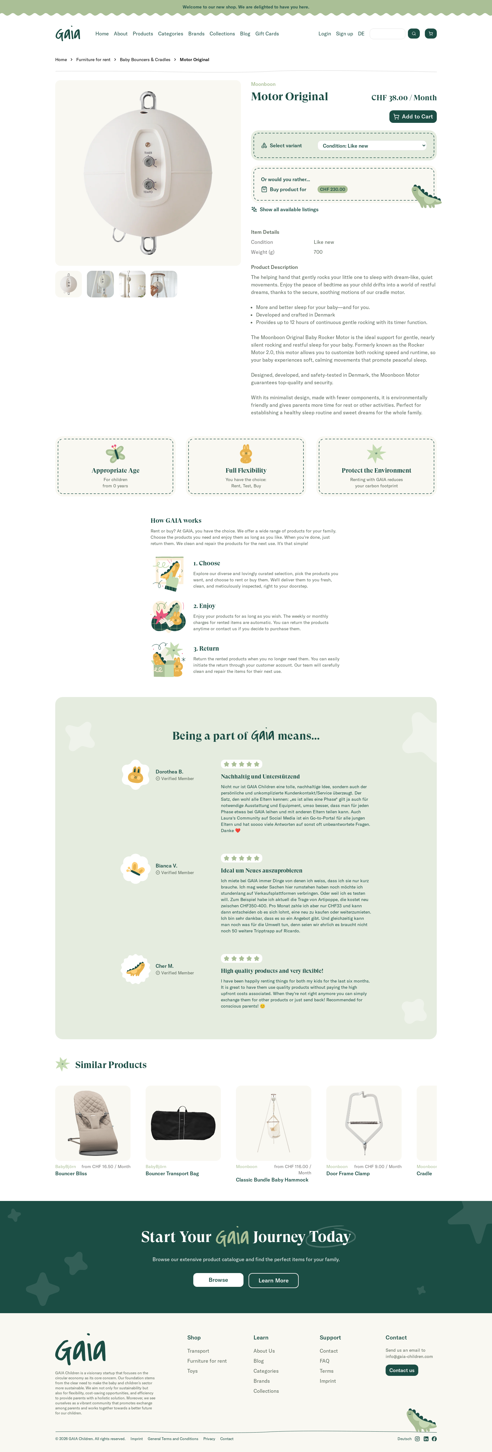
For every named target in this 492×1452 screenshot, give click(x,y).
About (121, 33)
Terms (327, 1371)
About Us (264, 1351)
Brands (196, 33)
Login (324, 33)
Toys (192, 1371)
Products (143, 33)
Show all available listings (284, 209)
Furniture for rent (93, 59)
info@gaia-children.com (409, 1356)
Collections (222, 33)
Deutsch (405, 1438)
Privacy (209, 1438)
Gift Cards (267, 33)
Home (102, 33)
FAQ (324, 1361)
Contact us (401, 1370)
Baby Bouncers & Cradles (145, 59)
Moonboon (263, 84)
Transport (198, 1351)
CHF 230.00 (332, 189)
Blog (245, 33)
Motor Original (194, 59)
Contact (329, 1351)
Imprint (328, 1381)
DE (361, 33)
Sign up (344, 33)
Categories (170, 33)
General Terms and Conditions (173, 1438)
